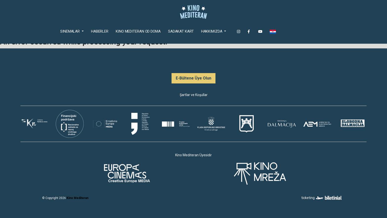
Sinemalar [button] (70, 31)
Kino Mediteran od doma (139, 31)
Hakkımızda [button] (212, 31)
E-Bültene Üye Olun (193, 78)
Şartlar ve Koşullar (194, 95)
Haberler (99, 31)
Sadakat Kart (181, 31)
